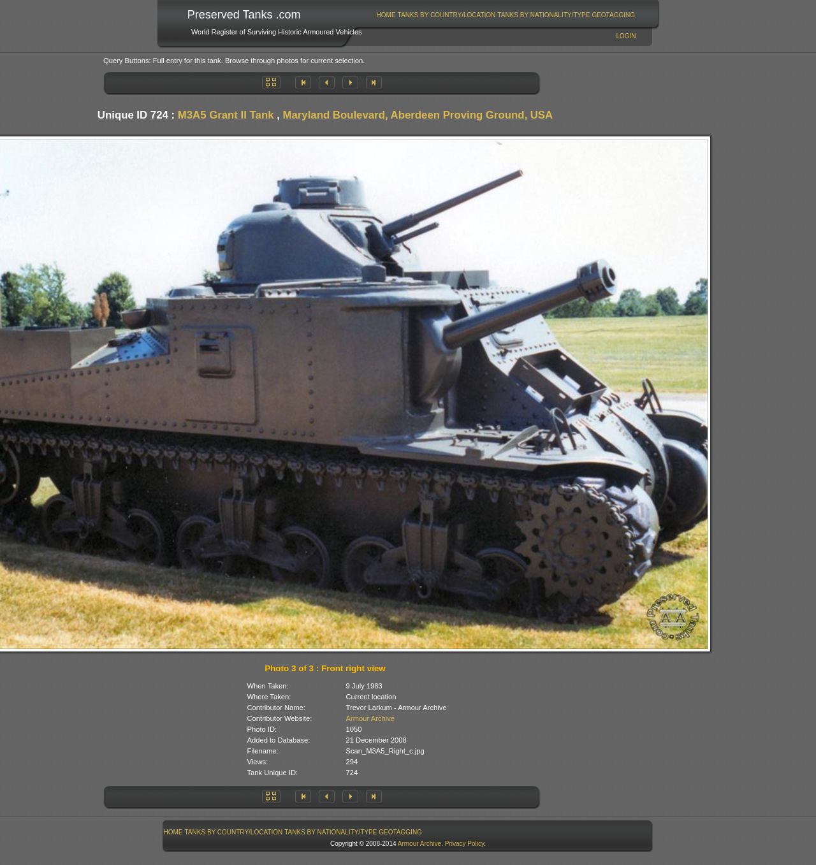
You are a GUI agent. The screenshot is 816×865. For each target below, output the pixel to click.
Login (626, 36)
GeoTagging (613, 14)
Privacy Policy (464, 843)
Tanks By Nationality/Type (543, 14)
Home (386, 14)
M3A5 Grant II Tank (226, 115)
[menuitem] (386, 15)
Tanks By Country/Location (447, 14)
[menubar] (505, 15)
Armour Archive (370, 718)
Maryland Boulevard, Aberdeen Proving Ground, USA (418, 115)
